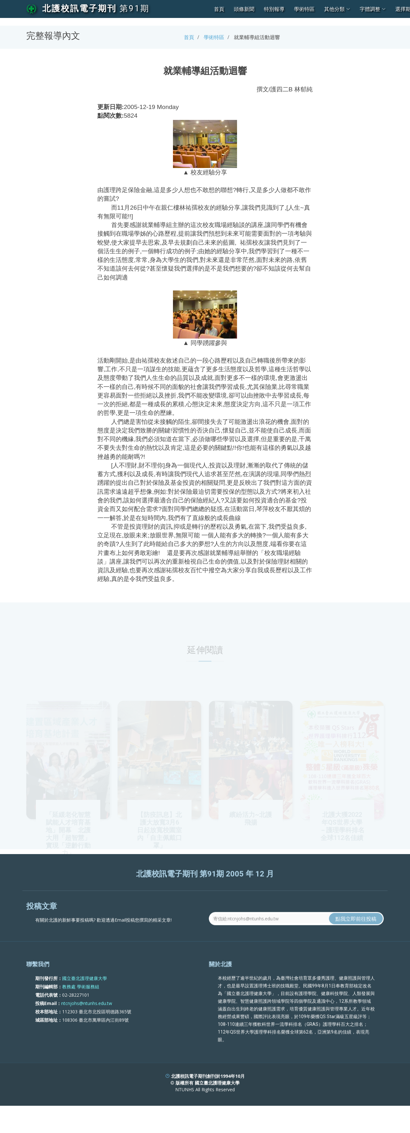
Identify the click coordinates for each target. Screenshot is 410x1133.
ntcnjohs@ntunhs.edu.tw (86, 1028)
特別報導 (274, 9)
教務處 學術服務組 (80, 1011)
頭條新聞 (244, 9)
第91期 (134, 8)
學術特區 (304, 9)
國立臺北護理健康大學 (84, 1003)
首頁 (219, 9)
